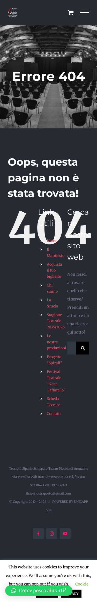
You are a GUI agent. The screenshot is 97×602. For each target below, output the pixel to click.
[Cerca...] (71, 348)
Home (52, 240)
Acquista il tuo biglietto (54, 270)
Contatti (54, 413)
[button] (38, 590)
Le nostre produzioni (56, 342)
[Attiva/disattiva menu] (85, 13)
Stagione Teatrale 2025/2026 (56, 321)
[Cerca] (82, 348)
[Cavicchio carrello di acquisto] (70, 12)
